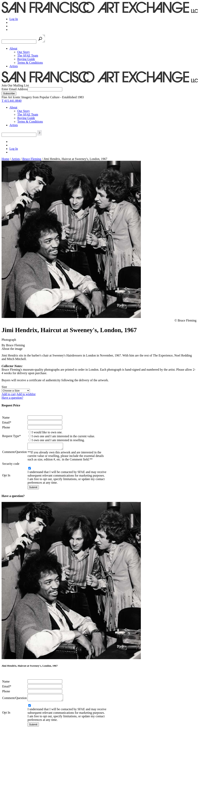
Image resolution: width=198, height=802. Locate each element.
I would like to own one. (47, 432)
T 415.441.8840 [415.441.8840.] (11, 100)
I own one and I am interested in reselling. (58, 440)
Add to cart (9, 394)
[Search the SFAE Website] (19, 42)
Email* (6, 422)
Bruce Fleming (31, 159)
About (13, 48)
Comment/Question (14, 452)
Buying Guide (26, 59)
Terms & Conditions (30, 62)
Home (5, 159)
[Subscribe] (9, 93)
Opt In (6, 476)
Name (6, 417)
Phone (6, 427)
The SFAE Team (27, 55)
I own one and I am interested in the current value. (63, 436)
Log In (13, 19)
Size (4, 387)
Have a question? (12, 397)
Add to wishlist (26, 394)
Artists (13, 66)
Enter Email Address (15, 89)
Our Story (23, 52)
